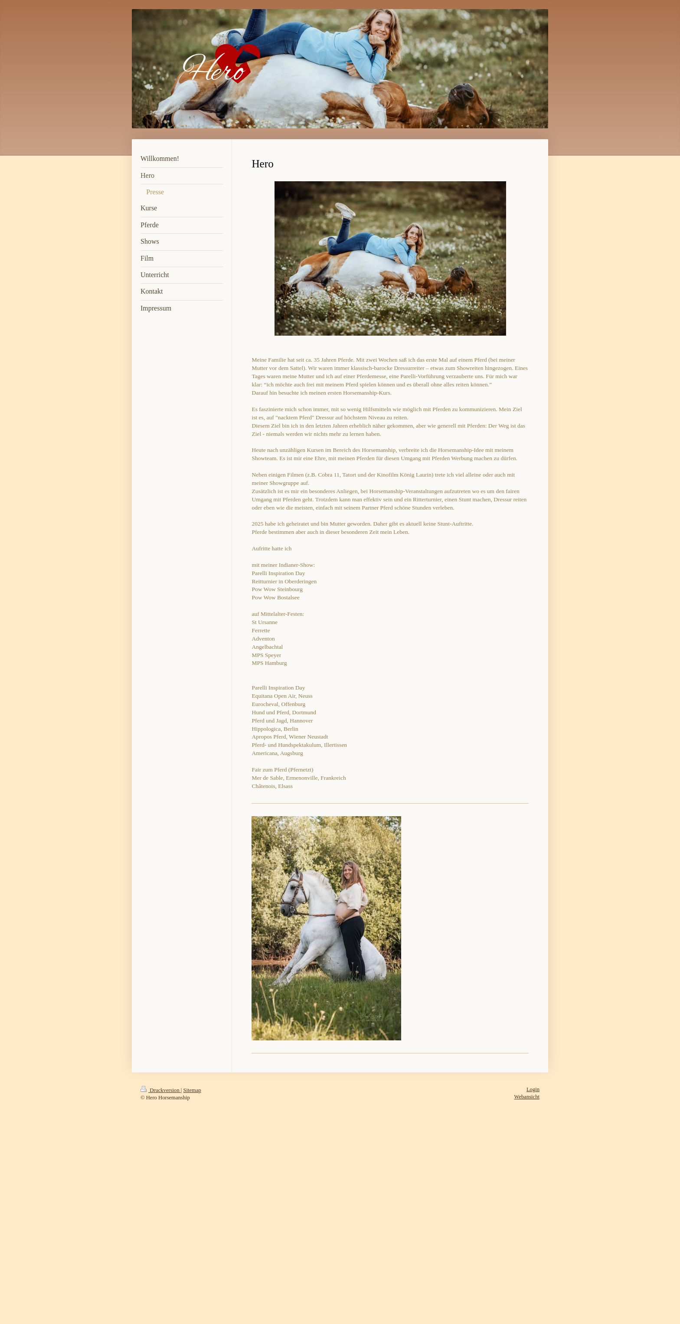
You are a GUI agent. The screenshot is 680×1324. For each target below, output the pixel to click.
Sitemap (192, 1090)
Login (532, 1089)
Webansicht (526, 1097)
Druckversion (161, 1090)
